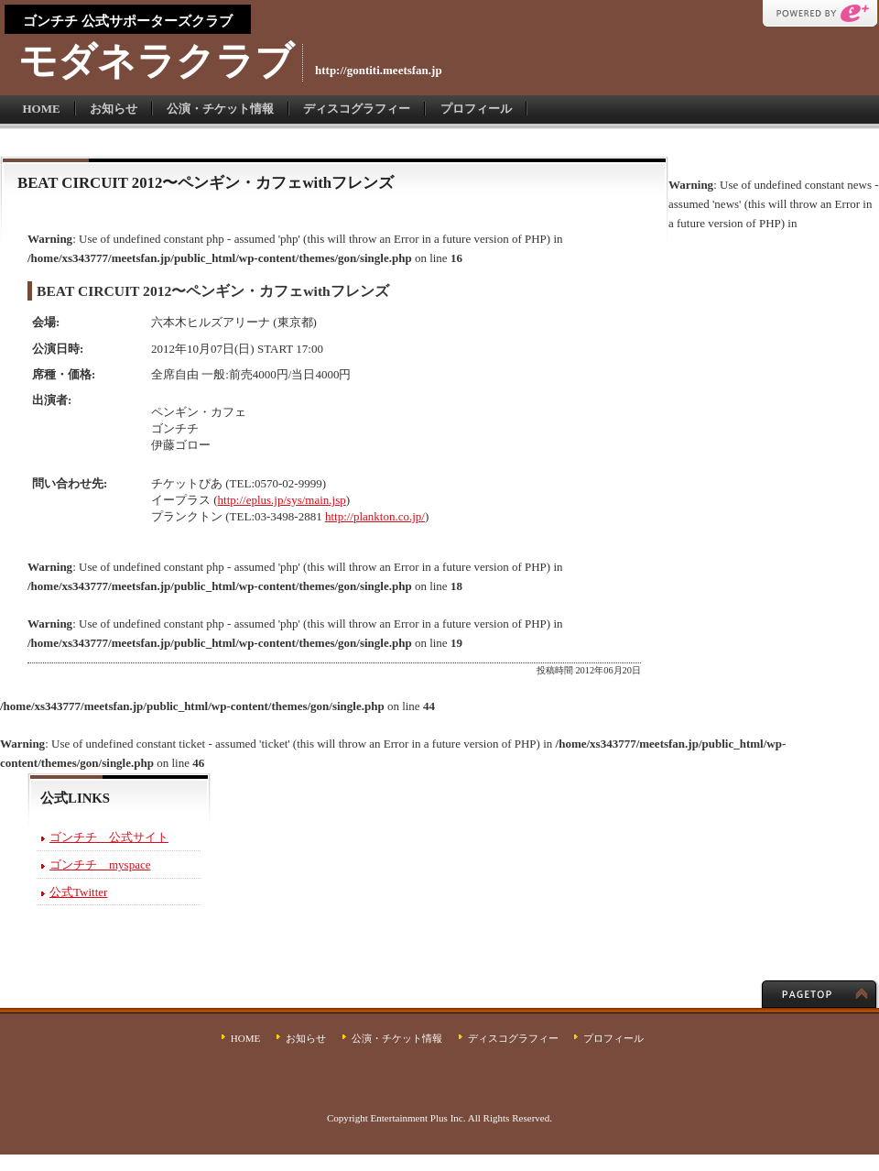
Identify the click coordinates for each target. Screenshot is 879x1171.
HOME (41, 108)
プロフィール (476, 108)
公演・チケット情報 (220, 108)
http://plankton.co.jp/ (375, 516)
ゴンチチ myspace (99, 864)
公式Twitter (78, 892)
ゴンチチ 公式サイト (108, 837)
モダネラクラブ (156, 60)
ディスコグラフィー (356, 108)
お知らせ (113, 108)
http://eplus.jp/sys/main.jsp (282, 500)
